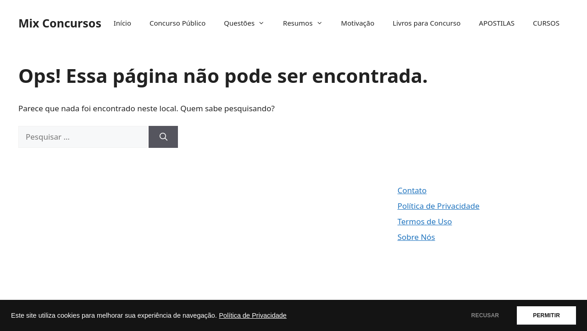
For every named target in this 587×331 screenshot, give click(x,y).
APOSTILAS (497, 22)
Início (122, 22)
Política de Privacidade (253, 315)
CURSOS (546, 22)
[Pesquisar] (163, 137)
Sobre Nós (416, 237)
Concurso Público (177, 22)
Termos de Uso (425, 221)
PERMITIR (546, 315)
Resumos (307, 23)
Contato (412, 190)
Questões (249, 23)
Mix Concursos (59, 23)
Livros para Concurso (426, 22)
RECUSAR (485, 315)
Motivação (358, 22)
